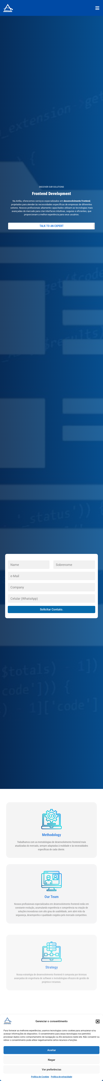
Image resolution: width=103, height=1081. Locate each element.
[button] (97, 1021)
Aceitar (51, 1050)
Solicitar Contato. (51, 609)
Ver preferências (51, 1069)
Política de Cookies (40, 1077)
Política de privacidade (61, 1077)
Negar (51, 1059)
